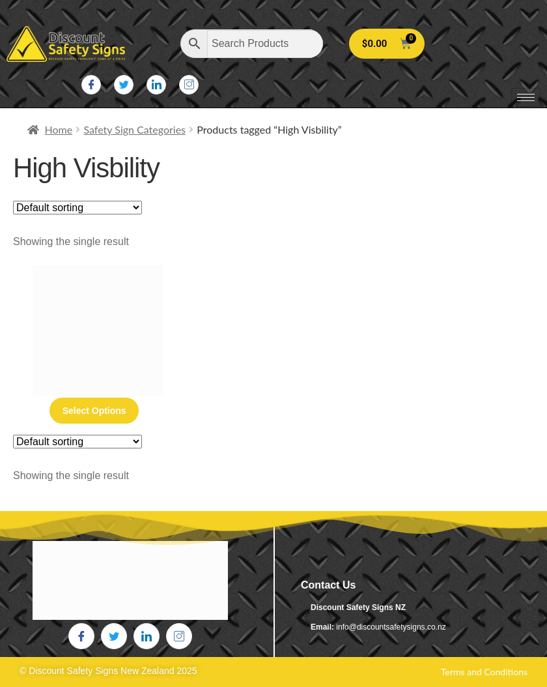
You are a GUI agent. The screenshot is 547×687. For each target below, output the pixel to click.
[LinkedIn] (156, 85)
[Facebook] (91, 85)
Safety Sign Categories (134, 129)
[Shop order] (77, 207)
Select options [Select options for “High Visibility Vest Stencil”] (94, 410)
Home (59, 129)
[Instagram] (189, 85)
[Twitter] (123, 85)
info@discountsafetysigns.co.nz (390, 627)
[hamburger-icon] (525, 97)
